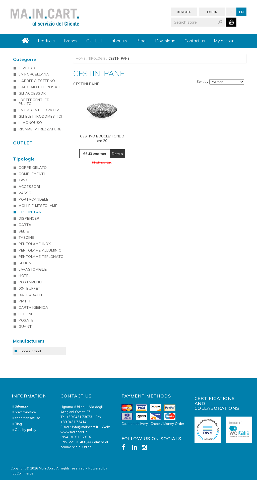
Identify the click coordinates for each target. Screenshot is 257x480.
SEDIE (24, 231)
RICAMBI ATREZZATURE (40, 129)
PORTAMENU (30, 282)
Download (165, 40)
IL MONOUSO (30, 122)
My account (225, 40)
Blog (141, 40)
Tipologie (97, 58)
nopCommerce (22, 473)
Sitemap (21, 406)
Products (46, 40)
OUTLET (94, 40)
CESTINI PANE (31, 212)
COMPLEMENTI (32, 174)
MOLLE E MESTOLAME (38, 205)
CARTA (25, 224)
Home (80, 58)
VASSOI (25, 193)
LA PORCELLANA (34, 74)
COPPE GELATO (33, 167)
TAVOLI (25, 180)
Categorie (24, 59)
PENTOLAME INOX (35, 244)
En (241, 12)
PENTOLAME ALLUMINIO (40, 250)
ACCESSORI (29, 186)
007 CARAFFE (31, 295)
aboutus (119, 40)
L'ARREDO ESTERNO (37, 80)
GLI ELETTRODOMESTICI (40, 116)
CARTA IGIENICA (33, 307)
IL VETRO (27, 68)
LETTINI (25, 314)
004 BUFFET (29, 288)
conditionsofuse (27, 418)
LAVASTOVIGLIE (33, 269)
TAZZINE (26, 237)
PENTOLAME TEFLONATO (41, 256)
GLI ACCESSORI (33, 93)
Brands (70, 40)
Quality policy (25, 429)
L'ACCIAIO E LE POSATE (40, 87)
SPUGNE (26, 263)
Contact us (194, 40)
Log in (212, 12)
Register (184, 12)
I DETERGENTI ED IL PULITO (36, 102)
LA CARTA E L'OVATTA (39, 110)
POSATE (26, 320)
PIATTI (24, 301)
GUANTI (26, 326)
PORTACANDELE (33, 199)
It (231, 12)
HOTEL (25, 275)
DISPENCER (29, 218)
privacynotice (25, 412)
